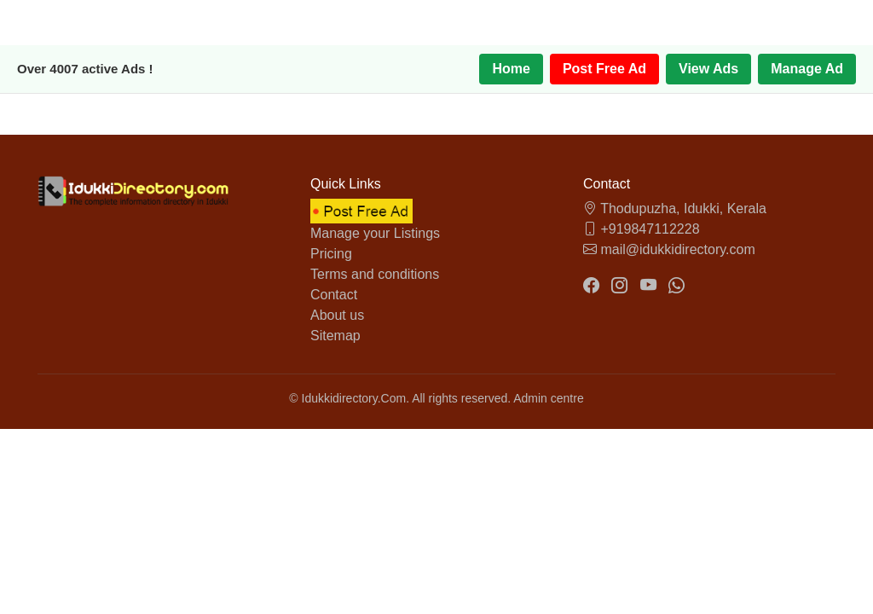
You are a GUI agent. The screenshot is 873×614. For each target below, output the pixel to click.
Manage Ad (807, 68)
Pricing (331, 253)
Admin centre (548, 398)
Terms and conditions (374, 274)
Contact (333, 294)
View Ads (708, 68)
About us (337, 315)
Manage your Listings (375, 233)
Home (510, 68)
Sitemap (335, 335)
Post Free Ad (604, 68)
